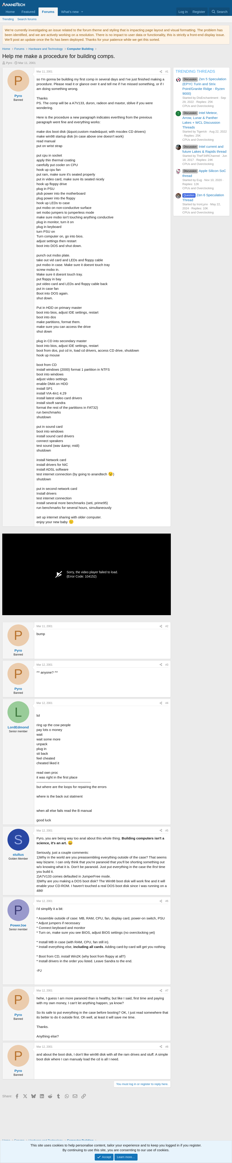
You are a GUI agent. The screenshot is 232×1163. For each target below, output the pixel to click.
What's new (70, 12)
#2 (166, 626)
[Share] (161, 71)
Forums (48, 12)
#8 (166, 1046)
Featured (28, 12)
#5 (166, 830)
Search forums (27, 19)
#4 (166, 703)
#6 (166, 901)
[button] (82, 11)
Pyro (9, 63)
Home (10, 12)
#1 (166, 71)
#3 (166, 664)
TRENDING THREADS (195, 71)
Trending (8, 19)
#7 (166, 990)
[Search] (219, 11)
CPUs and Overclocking (198, 106)
